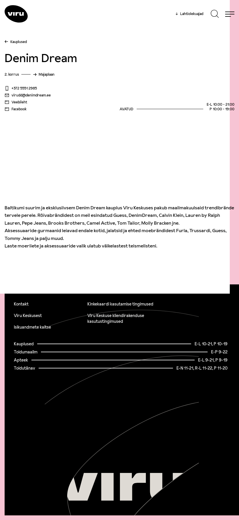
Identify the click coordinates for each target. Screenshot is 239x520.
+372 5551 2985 (21, 88)
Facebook (16, 109)
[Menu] (229, 13)
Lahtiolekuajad (189, 14)
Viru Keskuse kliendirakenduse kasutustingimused (115, 318)
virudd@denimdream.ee (28, 95)
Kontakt (21, 304)
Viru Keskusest (28, 315)
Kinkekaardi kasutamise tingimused (120, 304)
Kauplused (18, 42)
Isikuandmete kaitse (32, 327)
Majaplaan (46, 74)
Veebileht (16, 102)
